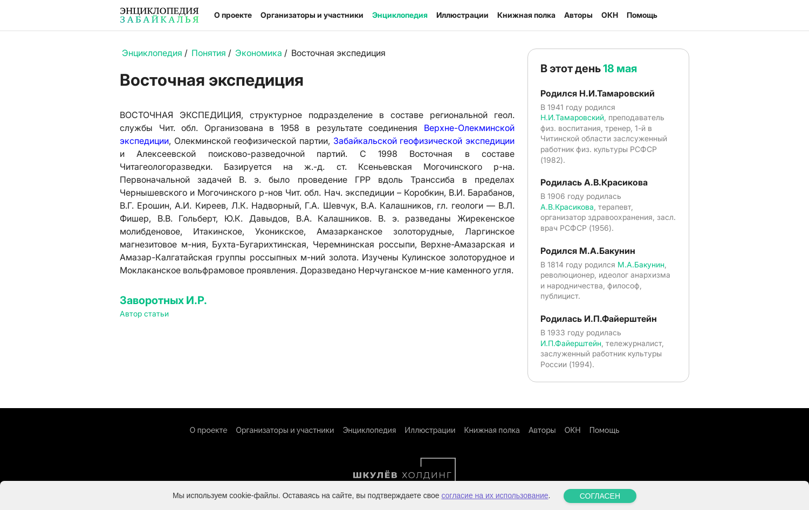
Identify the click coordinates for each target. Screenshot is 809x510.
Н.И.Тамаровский (572, 117)
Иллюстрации (462, 14)
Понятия (208, 52)
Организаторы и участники (312, 14)
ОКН (609, 14)
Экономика (258, 52)
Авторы (578, 14)
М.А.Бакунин (641, 264)
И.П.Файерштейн (570, 343)
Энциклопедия (400, 14)
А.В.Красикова (567, 206)
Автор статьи (144, 313)
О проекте (233, 14)
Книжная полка (526, 14)
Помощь (642, 14)
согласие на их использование (494, 504)
